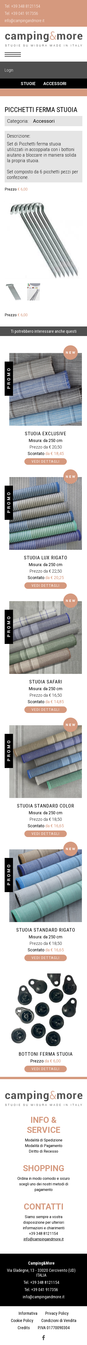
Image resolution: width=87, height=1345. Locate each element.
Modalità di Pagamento (43, 1146)
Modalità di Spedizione (43, 1140)
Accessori (54, 83)
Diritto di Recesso (43, 1151)
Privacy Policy (57, 1313)
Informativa (28, 1313)
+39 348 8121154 (25, 6)
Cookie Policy (22, 1320)
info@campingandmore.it (24, 20)
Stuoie (28, 83)
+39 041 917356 (24, 13)
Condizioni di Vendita (58, 1320)
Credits (24, 1327)
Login (9, 70)
